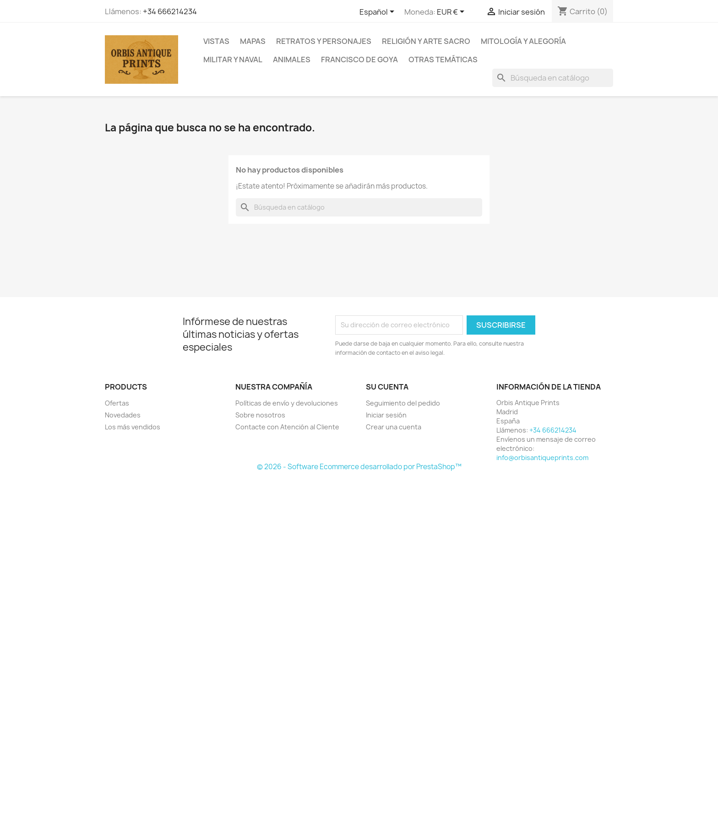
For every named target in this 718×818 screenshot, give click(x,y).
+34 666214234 (170, 11)
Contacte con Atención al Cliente (287, 427)
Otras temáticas (443, 59)
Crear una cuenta (393, 427)
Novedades (123, 415)
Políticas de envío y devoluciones (286, 403)
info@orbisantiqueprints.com (542, 457)
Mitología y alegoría (523, 41)
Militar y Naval (232, 59)
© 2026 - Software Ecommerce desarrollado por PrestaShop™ (359, 466)
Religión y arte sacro (426, 41)
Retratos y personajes (323, 41)
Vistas (216, 41)
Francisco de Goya (359, 59)
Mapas (253, 41)
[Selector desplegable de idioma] (378, 12)
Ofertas (117, 403)
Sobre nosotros (260, 415)
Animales (291, 59)
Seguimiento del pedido (403, 403)
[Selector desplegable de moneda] (452, 12)
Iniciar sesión (386, 415)
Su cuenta (387, 387)
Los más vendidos (132, 427)
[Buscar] (552, 78)
